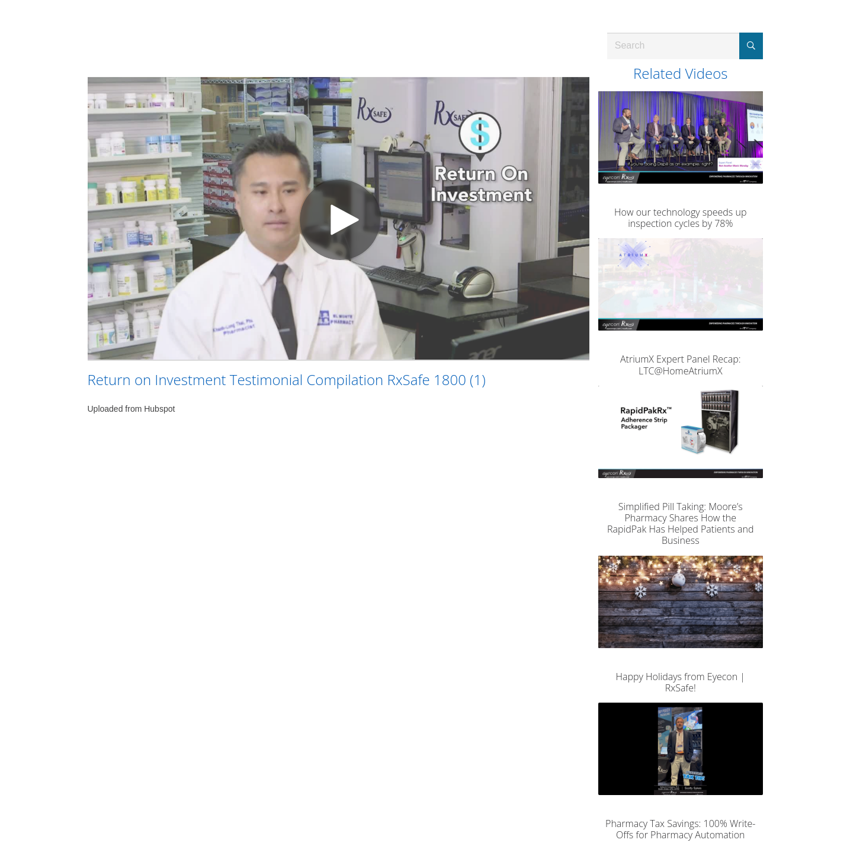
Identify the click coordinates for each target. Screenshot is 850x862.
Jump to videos (0, 0)
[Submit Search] (751, 46)
